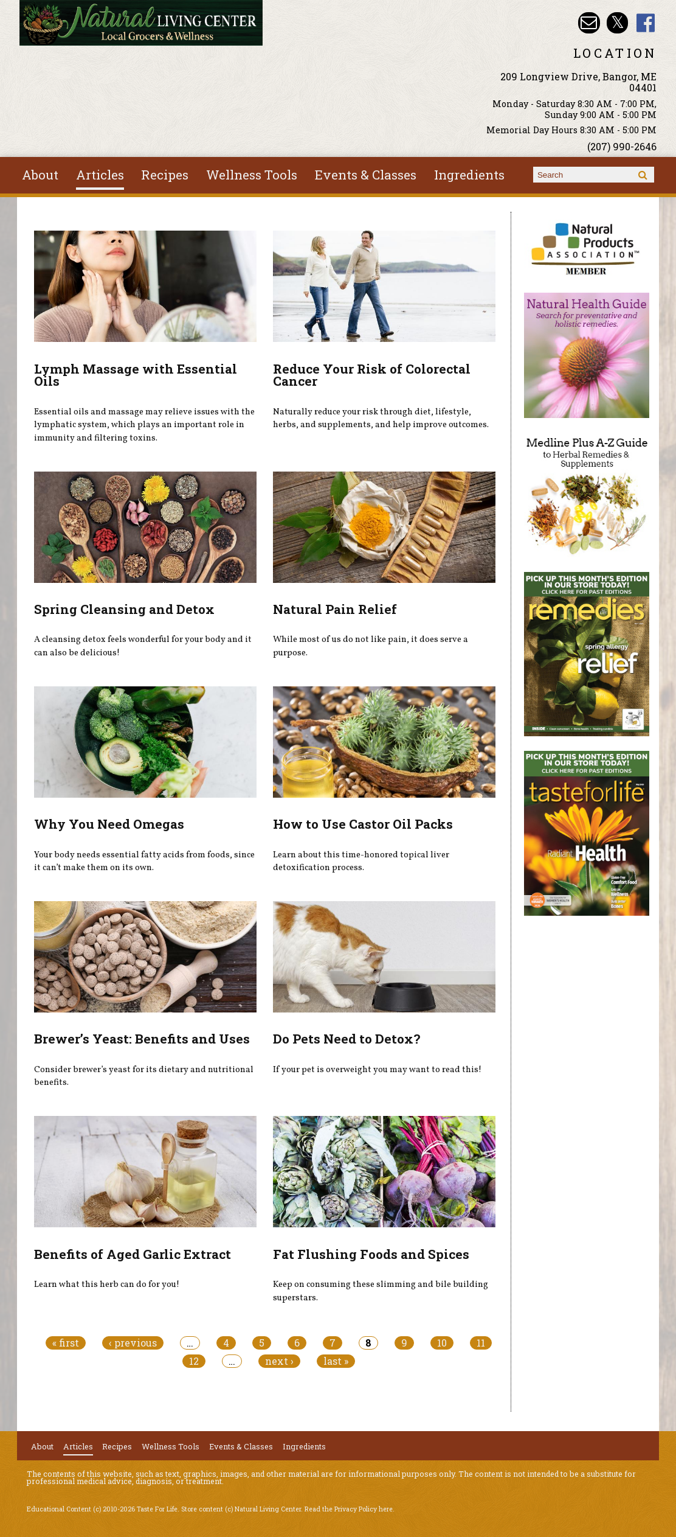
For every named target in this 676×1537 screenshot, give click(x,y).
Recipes (164, 174)
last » (335, 1361)
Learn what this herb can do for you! (106, 1284)
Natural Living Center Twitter (617, 22)
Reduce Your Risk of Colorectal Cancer (372, 375)
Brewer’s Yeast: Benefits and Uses (142, 1038)
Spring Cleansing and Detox (124, 609)
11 (481, 1343)
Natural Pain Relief (335, 609)
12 (194, 1361)
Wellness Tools (251, 174)
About (40, 174)
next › (279, 1361)
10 (442, 1343)
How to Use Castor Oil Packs (363, 823)
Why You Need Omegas (109, 823)
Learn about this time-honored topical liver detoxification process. (361, 861)
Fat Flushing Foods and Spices (371, 1254)
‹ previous (133, 1343)
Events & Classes (365, 174)
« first (65, 1343)
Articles (100, 174)
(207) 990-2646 (622, 146)
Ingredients (469, 174)
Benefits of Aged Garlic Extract (132, 1254)
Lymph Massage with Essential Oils (135, 375)
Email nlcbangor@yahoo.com (588, 22)
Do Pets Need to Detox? (346, 1038)
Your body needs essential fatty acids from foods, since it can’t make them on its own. (144, 861)
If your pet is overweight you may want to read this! (377, 1070)
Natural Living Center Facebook (646, 22)
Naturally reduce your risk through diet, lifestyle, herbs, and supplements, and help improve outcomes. (381, 418)
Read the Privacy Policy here (349, 1509)
